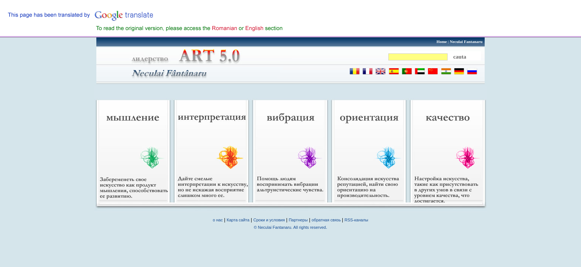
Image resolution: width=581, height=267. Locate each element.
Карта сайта (238, 220)
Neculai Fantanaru (466, 41)
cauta (459, 57)
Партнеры (298, 220)
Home (441, 41)
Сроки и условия (269, 220)
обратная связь (327, 220)
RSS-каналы (356, 220)
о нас (218, 220)
